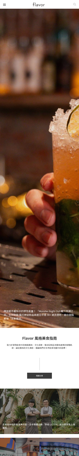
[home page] (38, 4)
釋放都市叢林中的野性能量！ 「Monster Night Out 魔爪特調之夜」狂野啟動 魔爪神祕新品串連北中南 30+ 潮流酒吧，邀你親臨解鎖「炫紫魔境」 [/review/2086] (39, 314)
